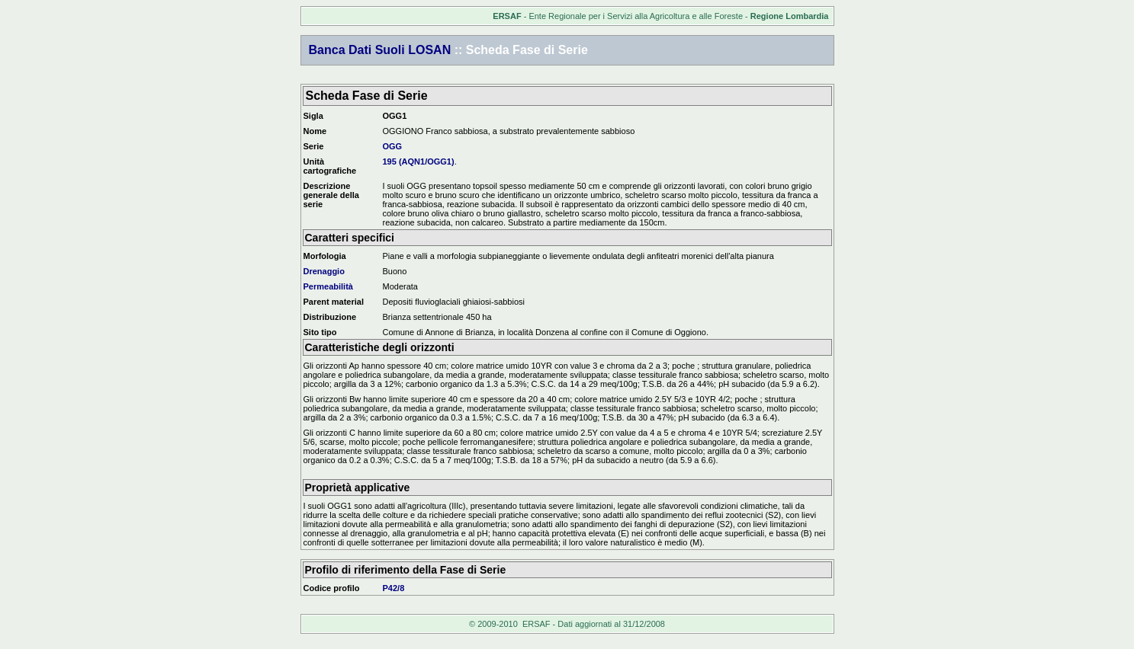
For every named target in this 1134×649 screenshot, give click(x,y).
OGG (393, 146)
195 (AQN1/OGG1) (419, 161)
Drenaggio (324, 271)
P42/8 (394, 588)
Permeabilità (328, 286)
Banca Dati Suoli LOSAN (380, 49)
